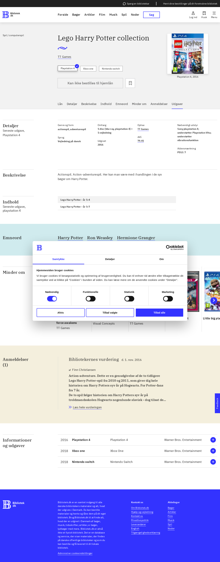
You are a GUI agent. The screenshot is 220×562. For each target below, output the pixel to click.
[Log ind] (193, 14)
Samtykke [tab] (58, 259)
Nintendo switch (111, 68)
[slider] (187, 59)
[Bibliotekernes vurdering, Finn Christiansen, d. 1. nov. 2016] (87, 407)
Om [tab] (161, 259)
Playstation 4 (69, 68)
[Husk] (204, 14)
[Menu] (214, 14)
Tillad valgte (110, 312)
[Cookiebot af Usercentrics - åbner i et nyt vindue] (168, 247)
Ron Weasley (100, 237)
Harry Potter (70, 237)
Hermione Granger (136, 237)
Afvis (60, 312)
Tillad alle (159, 312)
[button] (137, 440)
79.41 (141, 140)
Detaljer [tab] (110, 259)
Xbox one (88, 68)
